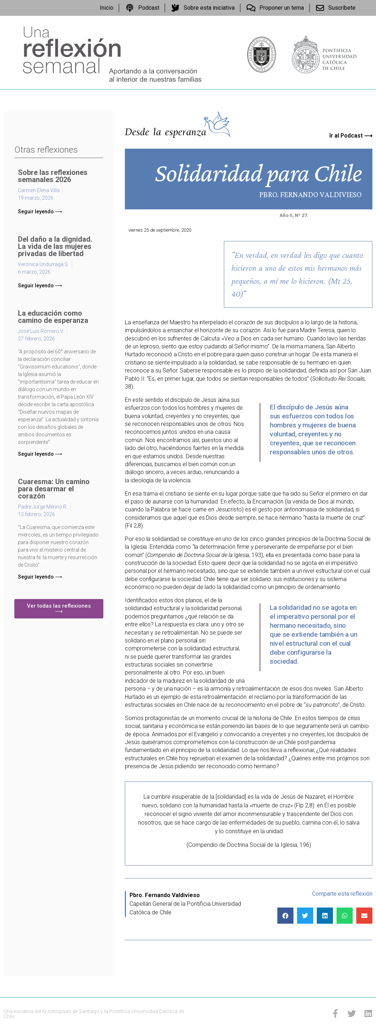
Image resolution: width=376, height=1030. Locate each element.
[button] (40, 211)
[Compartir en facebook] (285, 916)
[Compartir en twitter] (305, 916)
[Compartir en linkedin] (325, 916)
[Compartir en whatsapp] (345, 916)
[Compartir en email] (364, 916)
